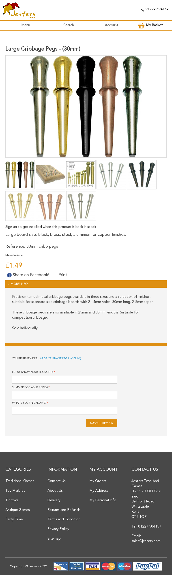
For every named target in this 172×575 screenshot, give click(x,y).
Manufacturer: (14, 255)
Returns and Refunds (63, 510)
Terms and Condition (63, 519)
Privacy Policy (58, 529)
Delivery (53, 500)
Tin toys (11, 500)
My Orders (97, 481)
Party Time (14, 519)
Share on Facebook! (28, 275)
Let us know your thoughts (33, 372)
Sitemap (54, 539)
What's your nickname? (29, 403)
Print (62, 275)
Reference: (15, 247)
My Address (98, 491)
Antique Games (17, 510)
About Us (55, 491)
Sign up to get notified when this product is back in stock (50, 227)
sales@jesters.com (146, 541)
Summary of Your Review (30, 387)
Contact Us (56, 481)
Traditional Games (19, 481)
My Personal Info (102, 500)
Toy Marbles (15, 491)
